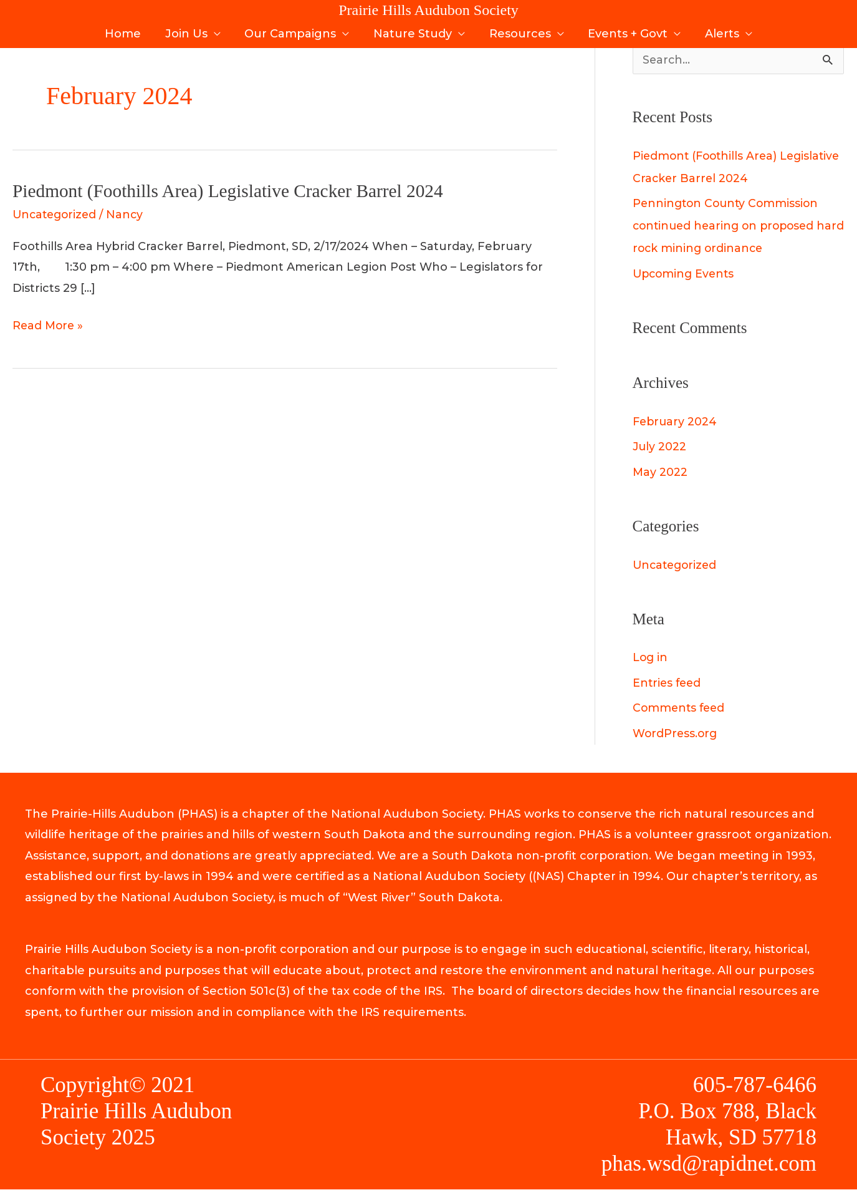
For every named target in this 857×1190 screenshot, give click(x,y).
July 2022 (660, 447)
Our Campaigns (292, 30)
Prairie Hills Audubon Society (428, 10)
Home (128, 30)
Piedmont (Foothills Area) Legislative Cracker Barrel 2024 (232, 190)
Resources (518, 30)
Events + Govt (624, 30)
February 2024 (676, 422)
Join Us (189, 30)
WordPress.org (676, 734)
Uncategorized (56, 214)
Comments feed (680, 708)
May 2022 (660, 473)
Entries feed (668, 683)
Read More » (48, 324)
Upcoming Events (685, 274)
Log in (651, 658)
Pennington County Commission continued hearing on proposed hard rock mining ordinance (728, 226)
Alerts (717, 30)
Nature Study (412, 30)
